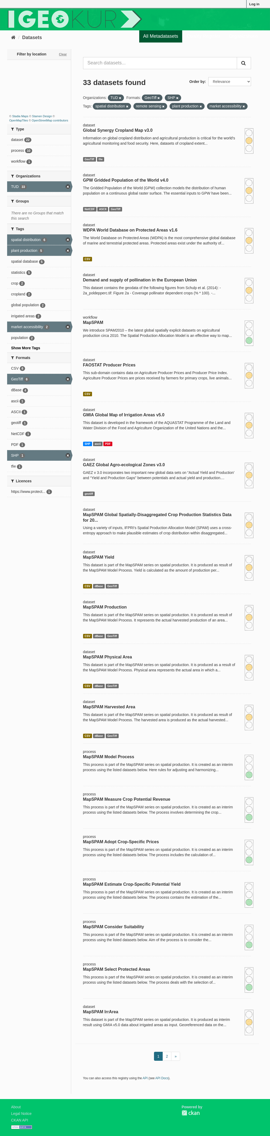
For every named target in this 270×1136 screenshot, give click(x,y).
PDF (108, 443)
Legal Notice (21, 1113)
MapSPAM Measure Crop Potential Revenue (126, 799)
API (145, 1078)
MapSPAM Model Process (108, 757)
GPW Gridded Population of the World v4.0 (125, 180)
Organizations (243, 36)
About (16, 1107)
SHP (87, 443)
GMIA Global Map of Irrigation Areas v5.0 (124, 415)
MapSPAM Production (105, 607)
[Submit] (244, 63)
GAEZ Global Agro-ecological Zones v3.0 (124, 465)
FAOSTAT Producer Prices (109, 365)
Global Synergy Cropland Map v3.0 (118, 130)
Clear (63, 54)
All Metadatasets (160, 36)
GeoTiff (89, 159)
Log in (254, 4)
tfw (101, 159)
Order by (197, 81)
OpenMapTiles (18, 120)
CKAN (191, 1113)
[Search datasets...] (160, 63)
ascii (98, 443)
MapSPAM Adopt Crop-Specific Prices (121, 842)
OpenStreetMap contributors (50, 120)
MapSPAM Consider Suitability (113, 927)
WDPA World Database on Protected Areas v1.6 (130, 230)
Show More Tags (25, 348)
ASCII (103, 209)
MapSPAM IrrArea (100, 1012)
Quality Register (203, 36)
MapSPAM (93, 322)
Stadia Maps (20, 116)
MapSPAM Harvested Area (109, 707)
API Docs (161, 1078)
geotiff (89, 493)
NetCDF (90, 209)
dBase (99, 586)
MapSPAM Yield (98, 557)
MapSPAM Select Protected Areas (116, 969)
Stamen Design (42, 116)
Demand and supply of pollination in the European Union (140, 280)
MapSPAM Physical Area (107, 657)
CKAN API (19, 1120)
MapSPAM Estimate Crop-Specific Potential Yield (132, 884)
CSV (87, 259)
